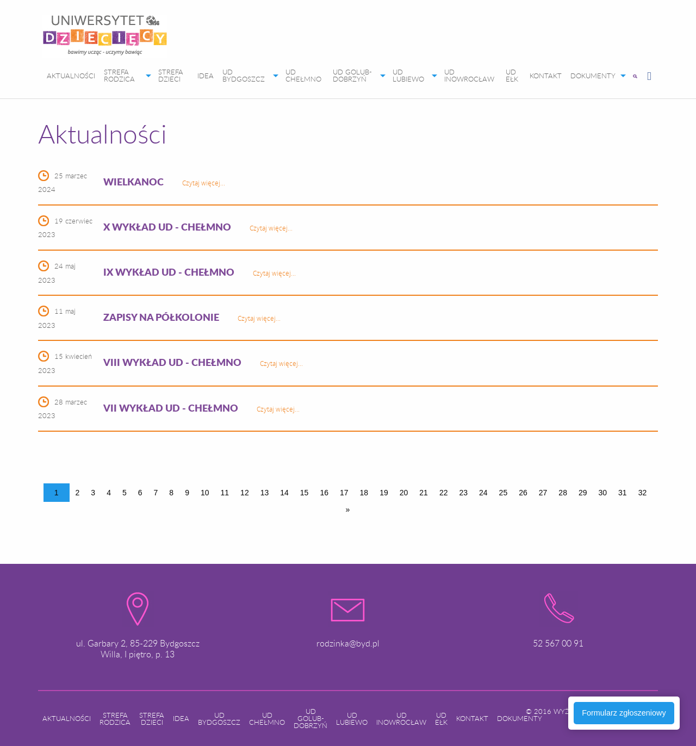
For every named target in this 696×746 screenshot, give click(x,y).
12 (244, 492)
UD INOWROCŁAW (469, 75)
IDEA (205, 75)
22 (443, 492)
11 (225, 492)
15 (304, 492)
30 (603, 492)
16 (324, 492)
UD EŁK (512, 75)
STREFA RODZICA (119, 75)
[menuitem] (104, 39)
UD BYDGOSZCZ (243, 75)
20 (404, 492)
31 (622, 492)
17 (344, 492)
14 (284, 492)
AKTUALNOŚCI (71, 75)
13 (264, 492)
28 (562, 492)
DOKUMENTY (593, 75)
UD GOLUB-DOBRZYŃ (352, 75)
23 (463, 492)
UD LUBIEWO (408, 75)
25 (503, 492)
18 (364, 492)
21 (423, 492)
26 (523, 492)
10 (205, 492)
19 (384, 492)
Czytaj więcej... (203, 183)
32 (642, 492)
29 (583, 492)
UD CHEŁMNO (303, 75)
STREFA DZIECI (170, 75)
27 (543, 492)
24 (483, 492)
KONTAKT (546, 75)
